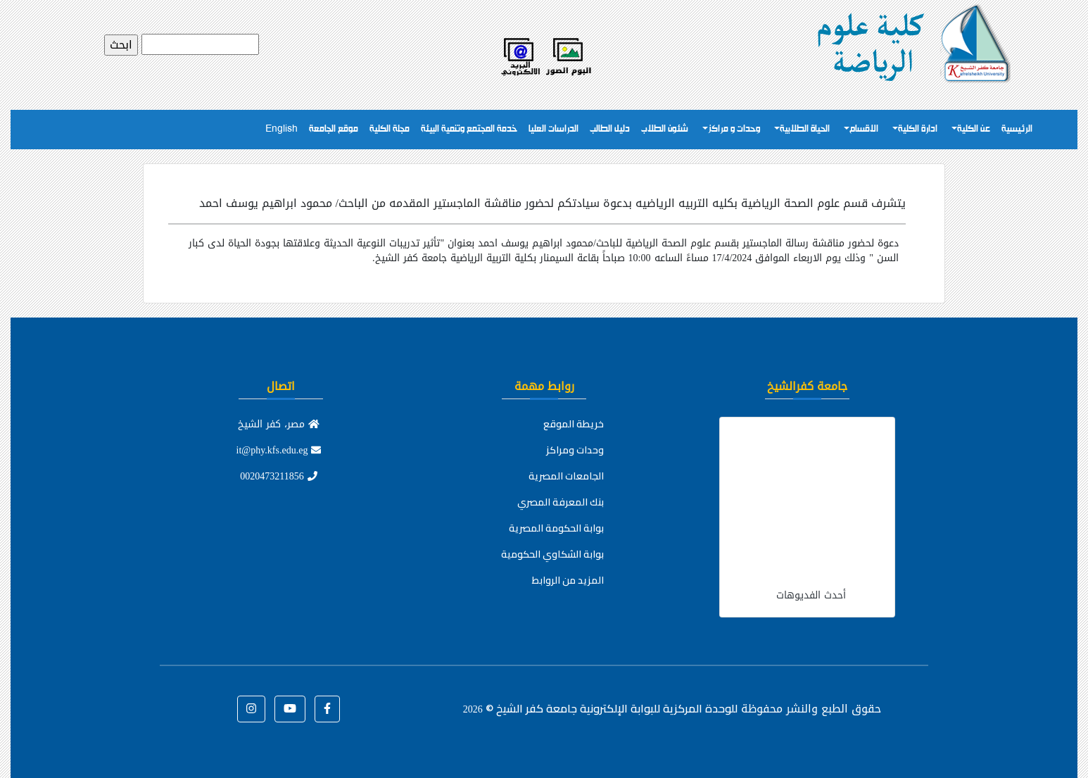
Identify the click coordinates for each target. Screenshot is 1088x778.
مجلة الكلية (389, 129)
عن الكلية (973, 129)
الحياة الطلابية (805, 129)
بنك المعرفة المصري (560, 502)
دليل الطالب (610, 129)
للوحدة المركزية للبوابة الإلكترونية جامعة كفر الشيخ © (600, 708)
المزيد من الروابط (568, 580)
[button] (327, 709)
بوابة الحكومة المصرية (556, 528)
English (281, 129)
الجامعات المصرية (566, 476)
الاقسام (863, 129)
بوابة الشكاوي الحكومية (552, 554)
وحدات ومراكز (575, 450)
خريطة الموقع (573, 424)
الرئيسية (1016, 129)
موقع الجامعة (333, 129)
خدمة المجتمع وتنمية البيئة (469, 129)
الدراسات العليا (553, 129)
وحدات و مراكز (734, 129)
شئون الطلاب (664, 129)
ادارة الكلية (917, 129)
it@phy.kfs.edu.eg (279, 450)
